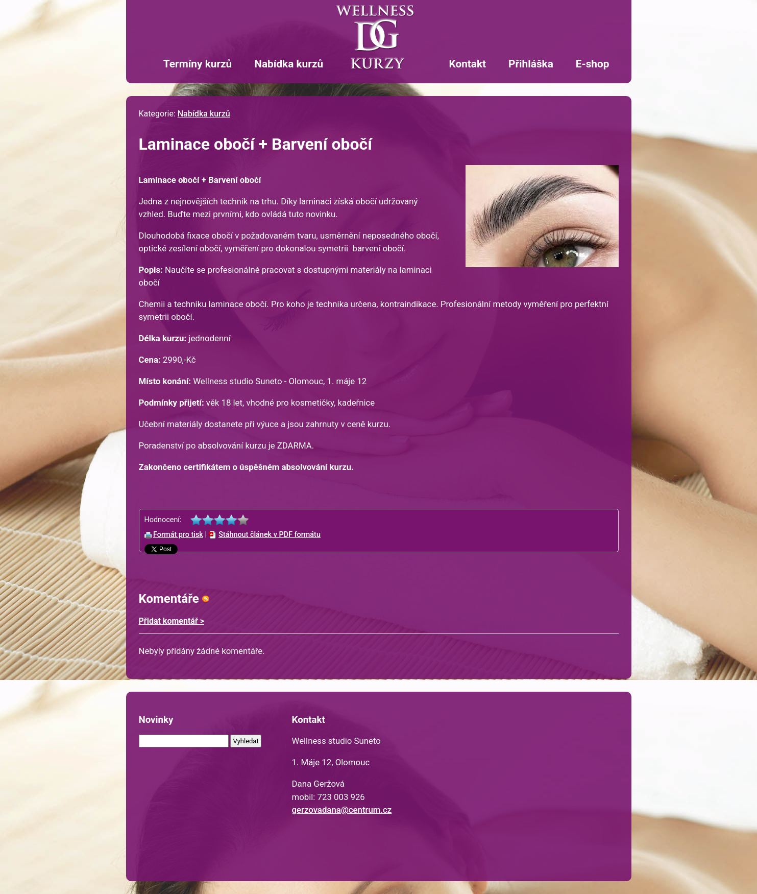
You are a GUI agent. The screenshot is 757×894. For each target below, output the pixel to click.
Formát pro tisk (178, 534)
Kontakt (467, 64)
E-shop (592, 64)
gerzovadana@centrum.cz (342, 810)
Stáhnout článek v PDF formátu (269, 534)
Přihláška (530, 64)
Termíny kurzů (197, 64)
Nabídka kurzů (288, 64)
